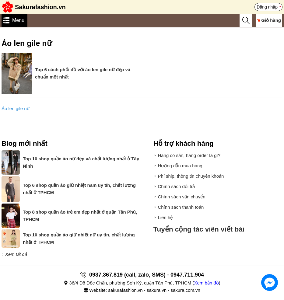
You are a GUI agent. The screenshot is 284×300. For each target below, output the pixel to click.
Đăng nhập (267, 7)
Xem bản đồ (206, 282)
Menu (18, 20)
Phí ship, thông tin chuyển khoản (191, 176)
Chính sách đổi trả (176, 186)
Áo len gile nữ (16, 108)
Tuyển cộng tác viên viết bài (198, 229)
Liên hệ (165, 217)
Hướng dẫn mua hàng (180, 165)
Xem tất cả (16, 254)
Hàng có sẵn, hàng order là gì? (189, 155)
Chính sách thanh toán (181, 207)
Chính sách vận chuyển (181, 196)
